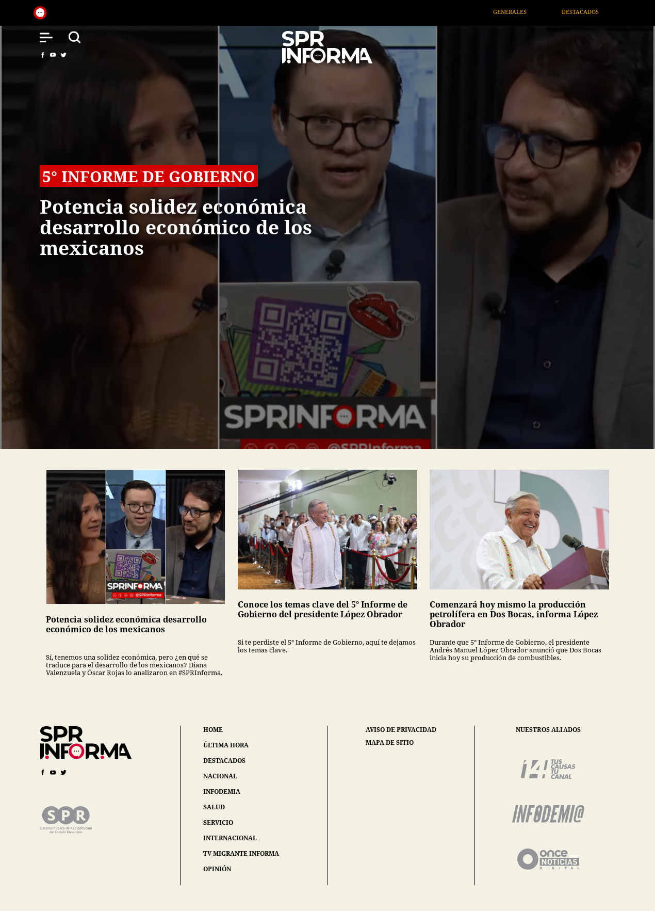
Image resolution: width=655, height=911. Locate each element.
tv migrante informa (241, 853)
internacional (230, 838)
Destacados (590, 11)
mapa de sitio (390, 743)
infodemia (221, 791)
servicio (218, 822)
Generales (520, 11)
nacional (220, 776)
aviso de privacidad (401, 730)
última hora (226, 745)
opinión (217, 869)
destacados (224, 760)
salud (214, 807)
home (213, 729)
